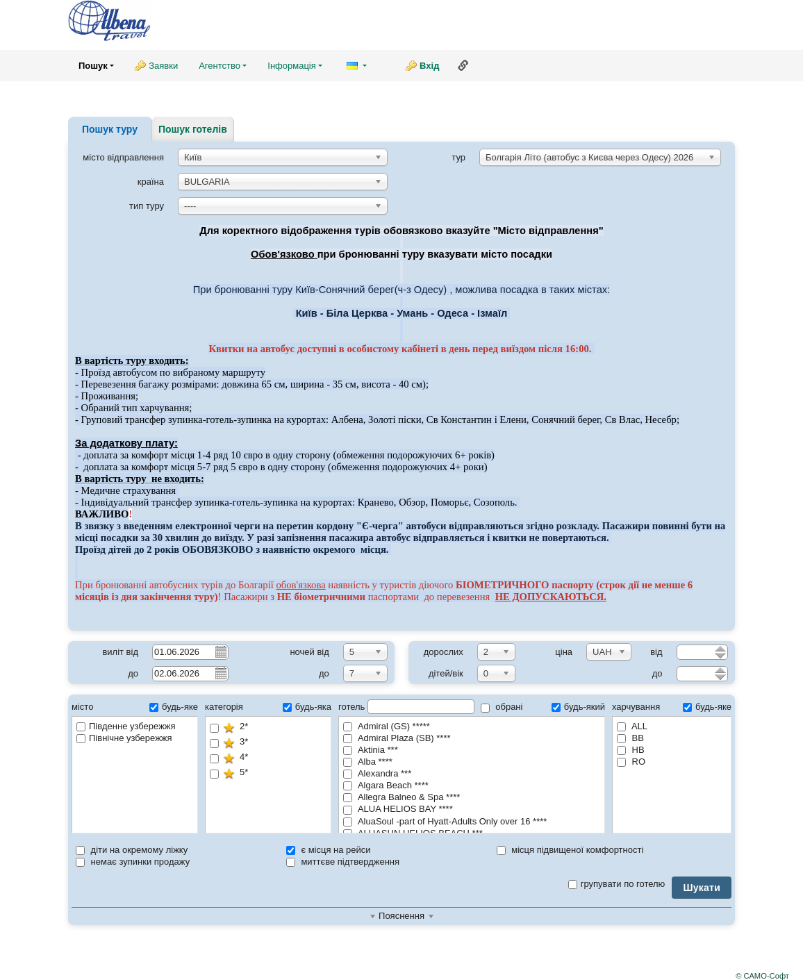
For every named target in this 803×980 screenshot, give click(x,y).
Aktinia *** (370, 750)
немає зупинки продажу (133, 861)
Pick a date (220, 651)
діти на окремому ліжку (132, 850)
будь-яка (307, 706)
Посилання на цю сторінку (463, 65)
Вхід (429, 65)
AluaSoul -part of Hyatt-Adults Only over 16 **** (445, 821)
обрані (502, 706)
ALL (632, 726)
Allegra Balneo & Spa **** (401, 797)
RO (631, 761)
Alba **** (367, 761)
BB (630, 738)
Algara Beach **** (386, 785)
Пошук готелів (192, 129)
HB (631, 750)
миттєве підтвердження (342, 861)
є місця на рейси (328, 850)
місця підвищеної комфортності (570, 850)
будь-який (578, 706)
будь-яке (173, 706)
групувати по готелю (616, 884)
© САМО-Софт (762, 976)
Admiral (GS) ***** (386, 726)
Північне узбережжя (124, 738)
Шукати (701, 887)
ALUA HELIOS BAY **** (398, 809)
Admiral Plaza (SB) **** (397, 738)
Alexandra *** (377, 773)
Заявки (163, 65)
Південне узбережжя (126, 726)
